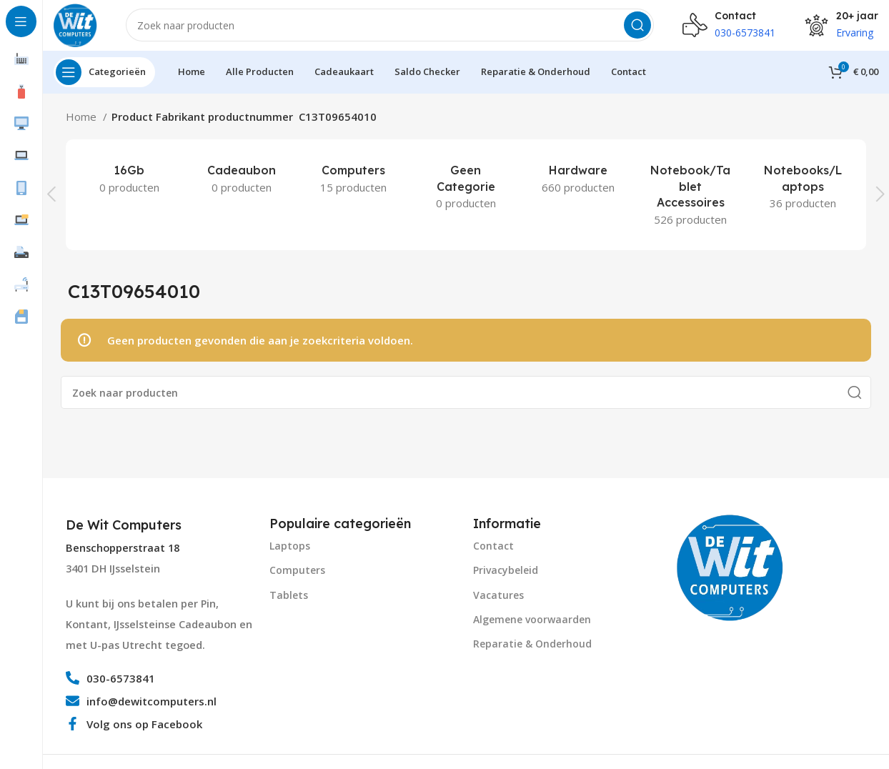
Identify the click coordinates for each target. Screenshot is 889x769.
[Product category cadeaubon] (241, 185)
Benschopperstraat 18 (122, 554)
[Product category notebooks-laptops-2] (803, 193)
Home (82, 123)
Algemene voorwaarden (532, 625)
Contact (493, 553)
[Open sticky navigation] (104, 78)
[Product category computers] (353, 185)
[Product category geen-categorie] (466, 193)
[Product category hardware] (578, 185)
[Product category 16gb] (129, 185)
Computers (297, 577)
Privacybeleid (505, 577)
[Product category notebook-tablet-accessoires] (691, 201)
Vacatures (498, 601)
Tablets (288, 601)
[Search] (393, 28)
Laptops (289, 553)
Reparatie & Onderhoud (532, 651)
